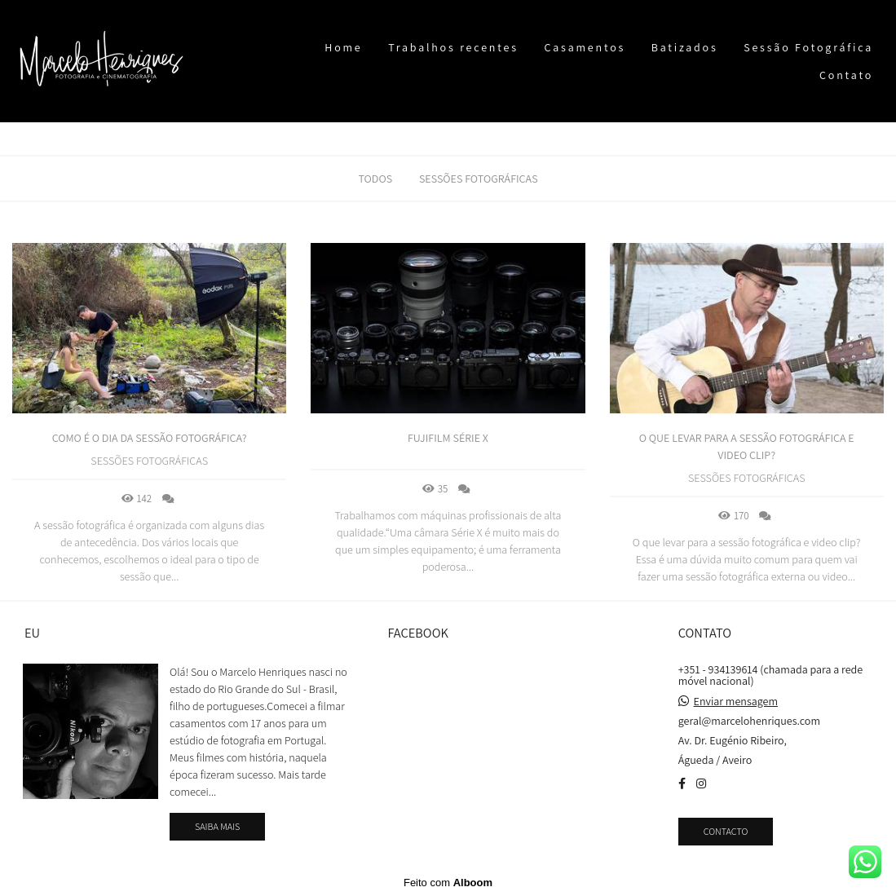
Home (343, 47)
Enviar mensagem (736, 701)
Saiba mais (217, 826)
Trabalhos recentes (453, 47)
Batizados (684, 47)
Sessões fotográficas (478, 178)
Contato (846, 75)
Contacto (726, 831)
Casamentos (584, 47)
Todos (375, 178)
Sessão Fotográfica (808, 47)
